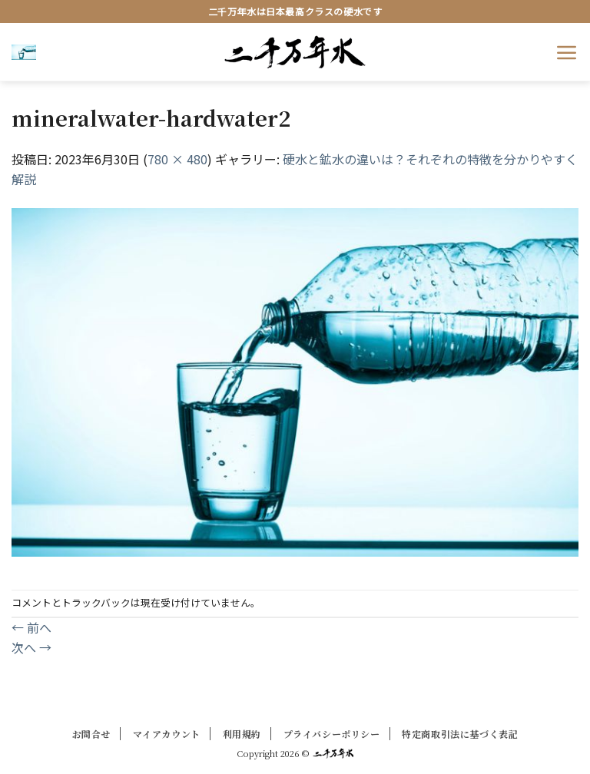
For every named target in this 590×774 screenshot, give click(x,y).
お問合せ (91, 733)
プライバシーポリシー (331, 733)
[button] (24, 51)
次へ (31, 647)
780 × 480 (177, 159)
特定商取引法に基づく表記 (460, 733)
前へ (31, 627)
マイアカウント (167, 733)
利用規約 (242, 733)
